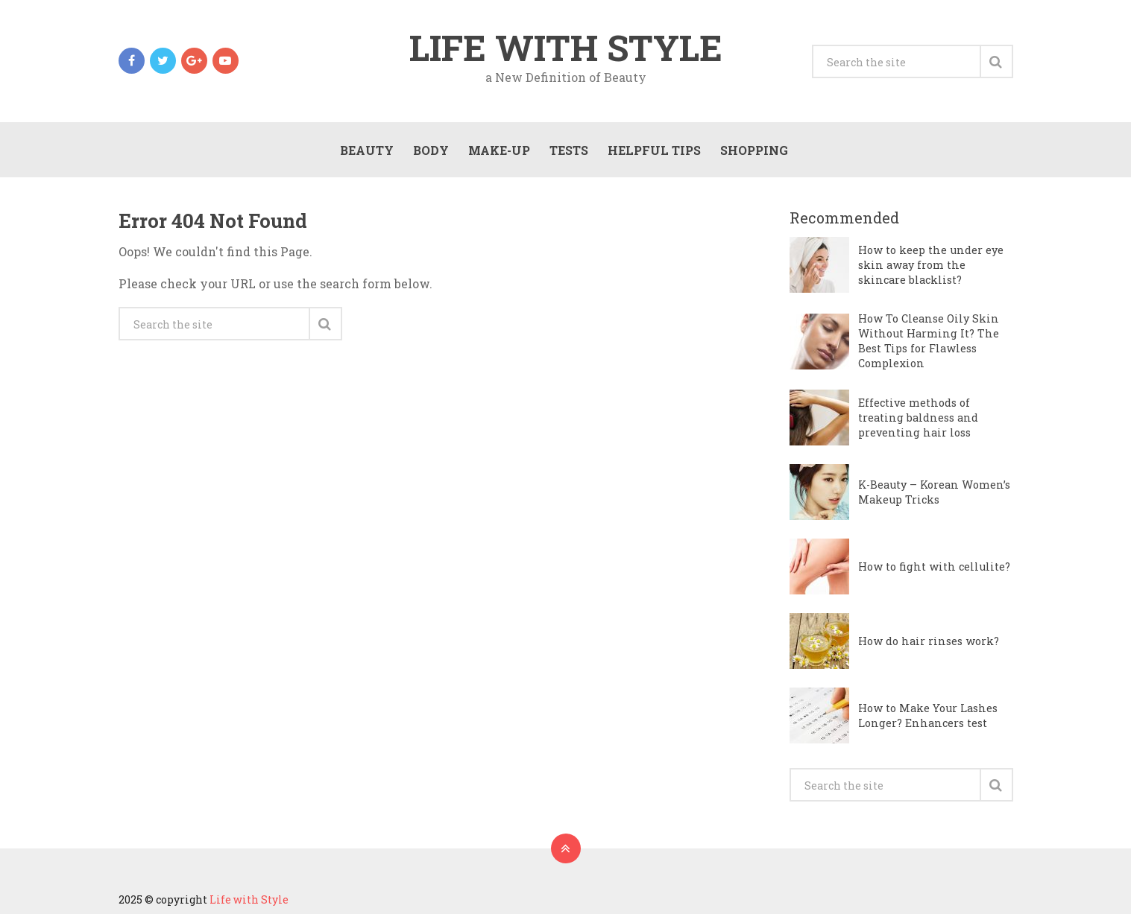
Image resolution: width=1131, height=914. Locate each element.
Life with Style (565, 48)
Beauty (367, 150)
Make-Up (499, 150)
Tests (568, 150)
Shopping (754, 150)
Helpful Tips (654, 150)
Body (431, 150)
